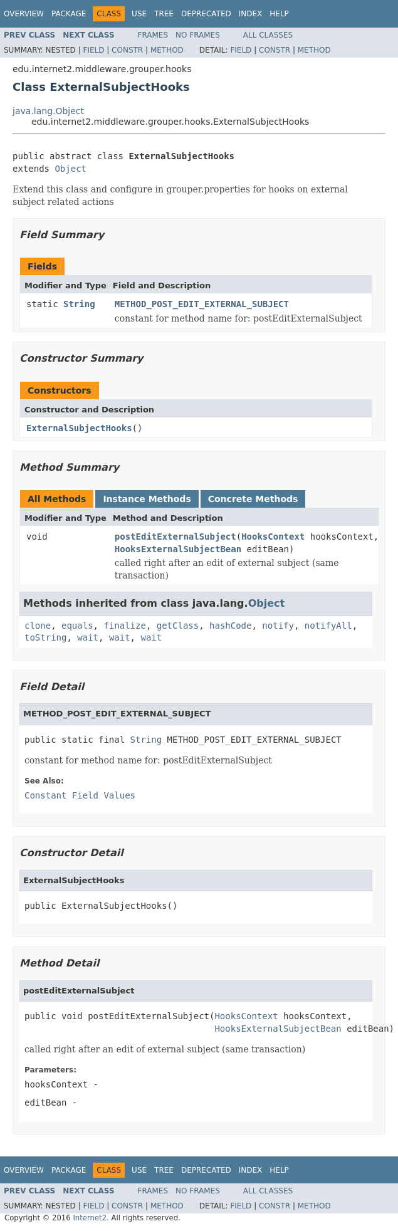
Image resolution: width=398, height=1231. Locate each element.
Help (279, 13)
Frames (153, 35)
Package (68, 13)
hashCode (230, 626)
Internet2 (90, 1217)
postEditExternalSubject (175, 537)
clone (37, 626)
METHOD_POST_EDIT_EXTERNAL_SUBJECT (202, 304)
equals (77, 626)
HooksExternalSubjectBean (178, 549)
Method (167, 50)
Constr (127, 50)
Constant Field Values (79, 795)
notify (278, 626)
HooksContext (273, 537)
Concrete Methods (253, 499)
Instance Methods (147, 499)
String (79, 304)
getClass (178, 626)
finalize (124, 626)
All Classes (268, 35)
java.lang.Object (48, 111)
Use (139, 13)
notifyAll (328, 626)
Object (70, 169)
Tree (164, 13)
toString (45, 637)
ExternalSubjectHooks (79, 428)
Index (251, 13)
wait (87, 637)
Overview (24, 13)
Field (93, 50)
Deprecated (206, 13)
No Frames (197, 35)
